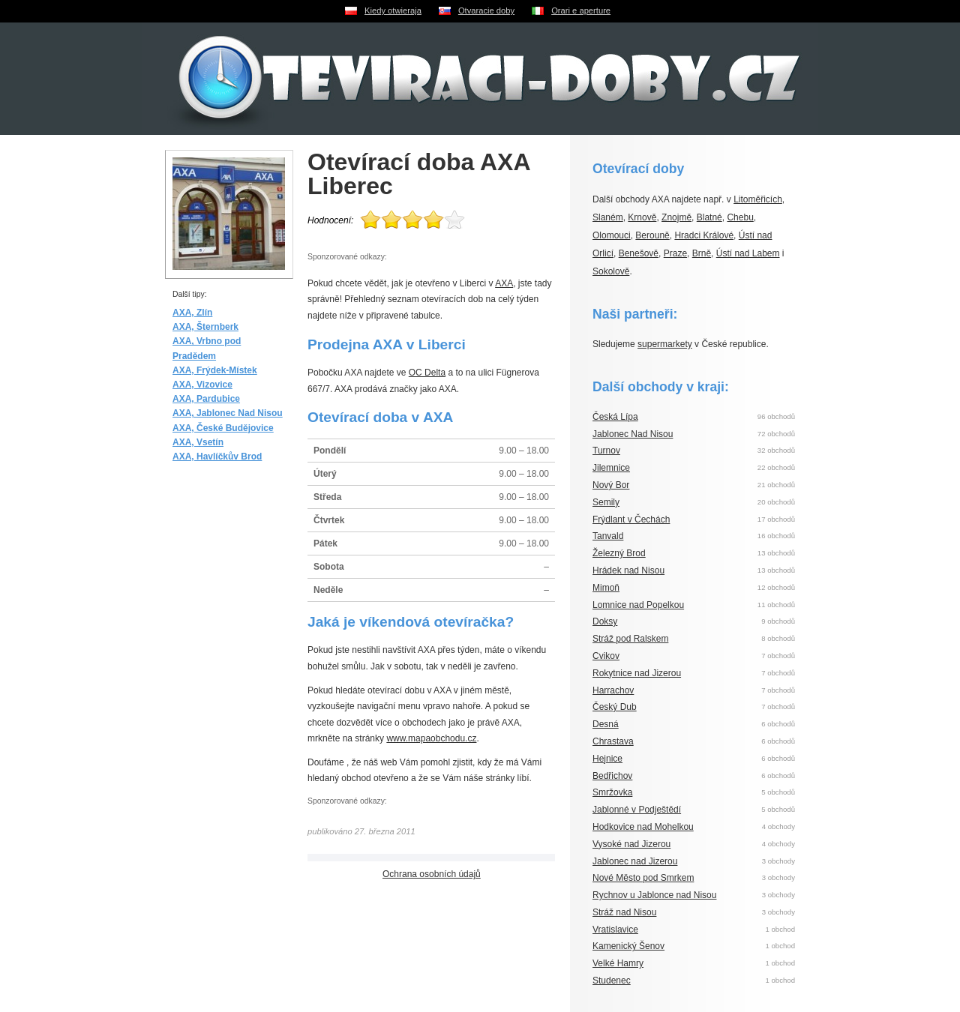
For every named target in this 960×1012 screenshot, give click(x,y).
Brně (701, 253)
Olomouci (611, 235)
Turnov (606, 450)
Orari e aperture (580, 10)
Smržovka (612, 792)
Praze (675, 253)
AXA (504, 283)
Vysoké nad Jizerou (631, 844)
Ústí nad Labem (748, 253)
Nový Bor (610, 485)
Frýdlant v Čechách (631, 519)
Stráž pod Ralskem (630, 638)
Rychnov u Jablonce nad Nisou (654, 895)
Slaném (607, 217)
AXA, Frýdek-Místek (214, 370)
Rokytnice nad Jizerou (636, 673)
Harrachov (613, 690)
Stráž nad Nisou (624, 912)
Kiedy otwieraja (393, 10)
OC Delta (427, 372)
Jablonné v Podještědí (636, 809)
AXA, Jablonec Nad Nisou (227, 413)
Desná (605, 724)
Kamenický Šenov (628, 946)
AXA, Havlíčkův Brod (217, 456)
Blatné (709, 217)
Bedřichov (612, 776)
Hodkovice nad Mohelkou (643, 827)
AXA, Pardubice (206, 399)
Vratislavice (615, 929)
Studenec (611, 980)
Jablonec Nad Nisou (632, 434)
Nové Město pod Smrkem (643, 878)
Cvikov (606, 656)
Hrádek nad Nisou (628, 570)
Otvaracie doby (486, 10)
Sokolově (610, 271)
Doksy (604, 621)
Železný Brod (619, 553)
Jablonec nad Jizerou (634, 861)
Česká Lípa (615, 417)
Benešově (638, 253)
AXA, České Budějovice (223, 428)
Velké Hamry (618, 963)
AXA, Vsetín (198, 442)
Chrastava (613, 741)
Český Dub (614, 707)
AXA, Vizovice (202, 384)
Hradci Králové (704, 235)
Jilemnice (611, 468)
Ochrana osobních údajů (431, 874)
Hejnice (607, 758)
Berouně (652, 235)
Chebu (740, 217)
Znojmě (677, 217)
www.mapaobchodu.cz (431, 738)
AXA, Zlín (192, 312)
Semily (606, 502)
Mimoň (606, 587)
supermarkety (665, 344)
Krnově (642, 217)
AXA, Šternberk (205, 327)
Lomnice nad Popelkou (638, 605)
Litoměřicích (758, 199)
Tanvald (607, 536)
